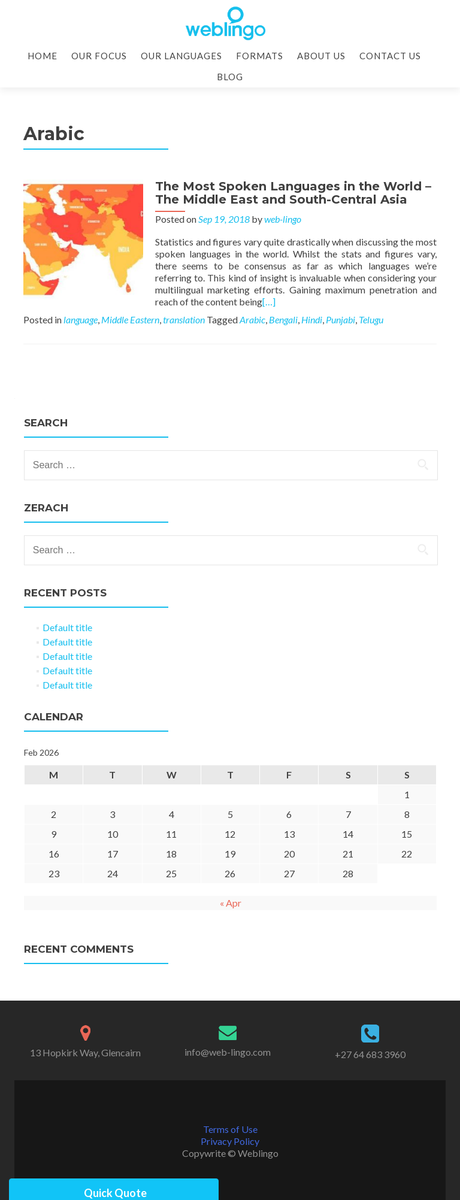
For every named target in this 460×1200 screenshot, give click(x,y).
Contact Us (390, 55)
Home (43, 55)
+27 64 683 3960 (370, 1054)
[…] (269, 301)
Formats (259, 55)
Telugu (371, 319)
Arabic (252, 319)
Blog (230, 76)
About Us (321, 55)
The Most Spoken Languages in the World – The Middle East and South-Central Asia (293, 193)
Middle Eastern (130, 319)
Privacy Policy (230, 1141)
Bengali (283, 319)
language (80, 319)
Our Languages (181, 55)
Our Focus (99, 55)
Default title (67, 627)
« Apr (230, 902)
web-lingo (282, 219)
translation (184, 319)
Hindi (311, 319)
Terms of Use (230, 1129)
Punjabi (340, 319)
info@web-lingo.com (227, 1051)
